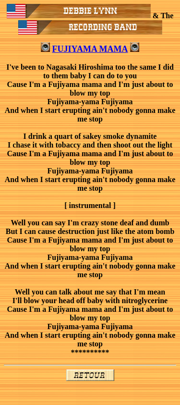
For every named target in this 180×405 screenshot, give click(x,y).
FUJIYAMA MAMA (90, 49)
